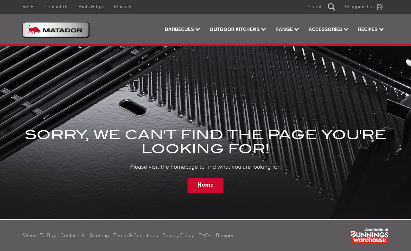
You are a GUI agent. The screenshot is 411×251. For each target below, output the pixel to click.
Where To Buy (39, 235)
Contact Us (56, 6)
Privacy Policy (178, 235)
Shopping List (364, 7)
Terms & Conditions (135, 235)
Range (287, 29)
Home (205, 185)
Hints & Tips (91, 6)
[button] (321, 7)
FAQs (28, 6)
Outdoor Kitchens (238, 29)
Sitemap (99, 235)
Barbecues (182, 29)
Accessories (328, 29)
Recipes (371, 29)
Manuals (123, 6)
